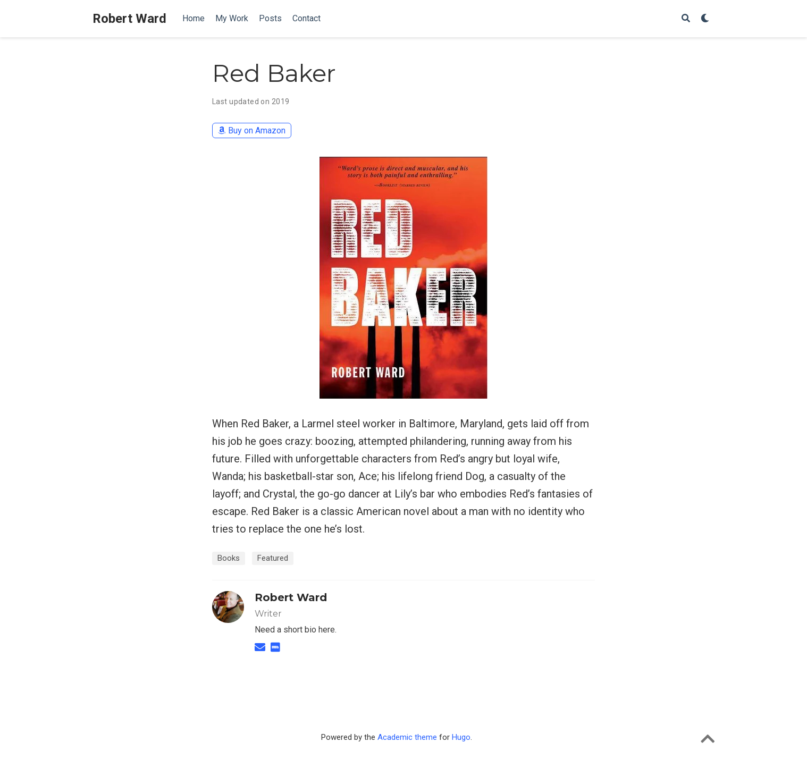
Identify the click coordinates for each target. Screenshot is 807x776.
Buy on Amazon (251, 130)
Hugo (461, 737)
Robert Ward (129, 18)
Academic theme (407, 737)
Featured (272, 558)
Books (228, 558)
